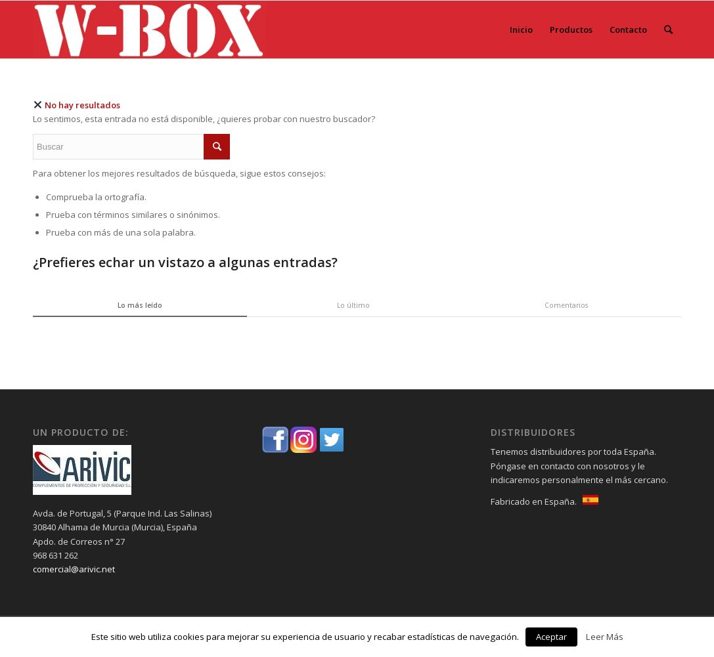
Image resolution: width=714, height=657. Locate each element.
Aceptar (551, 637)
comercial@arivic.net (74, 569)
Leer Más (604, 637)
